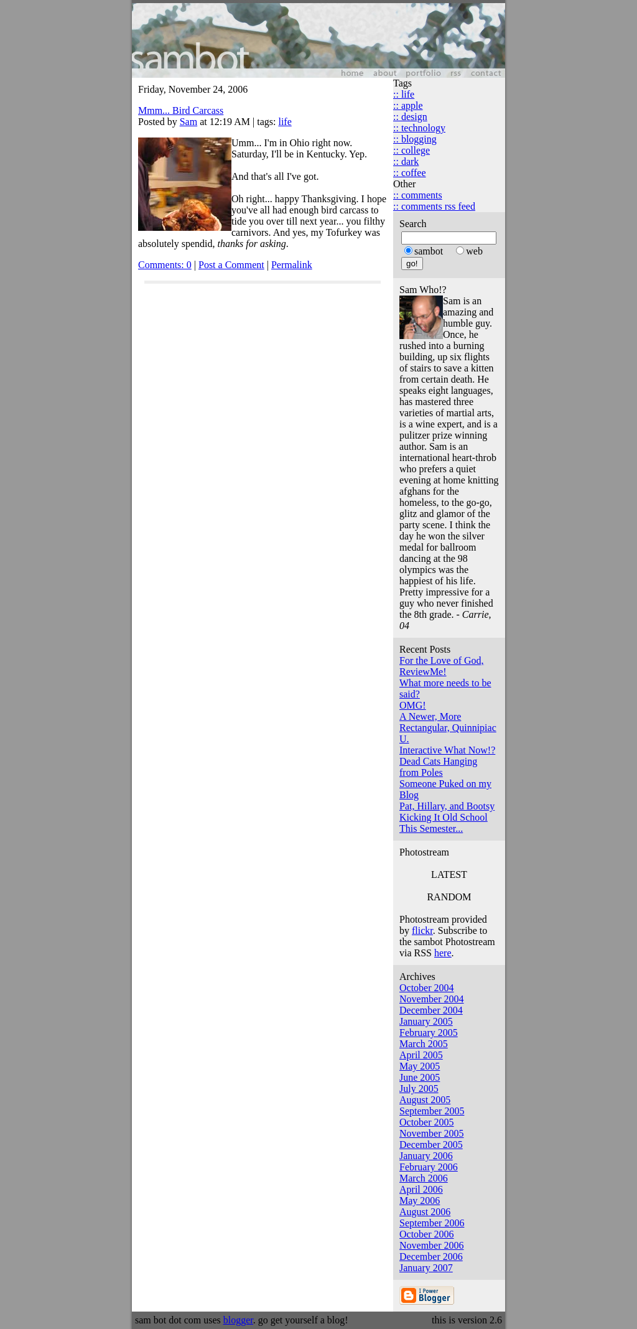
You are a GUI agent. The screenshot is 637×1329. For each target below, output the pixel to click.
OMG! (412, 705)
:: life (403, 94)
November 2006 (431, 1245)
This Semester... (431, 828)
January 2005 (426, 1021)
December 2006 (431, 1256)
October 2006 (426, 1234)
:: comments (417, 195)
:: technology (419, 128)
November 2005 (431, 1133)
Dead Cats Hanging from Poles (438, 767)
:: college (411, 150)
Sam (188, 121)
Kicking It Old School (443, 817)
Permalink (291, 264)
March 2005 (423, 1043)
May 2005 (419, 1066)
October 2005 (426, 1122)
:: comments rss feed (434, 206)
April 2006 (421, 1189)
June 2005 (419, 1077)
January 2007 (426, 1267)
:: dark (406, 161)
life (284, 121)
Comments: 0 (165, 264)
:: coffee (409, 172)
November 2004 (431, 999)
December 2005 (431, 1144)
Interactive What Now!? (447, 750)
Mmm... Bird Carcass (180, 110)
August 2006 (424, 1211)
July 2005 (419, 1088)
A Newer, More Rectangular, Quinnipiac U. (447, 727)
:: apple (408, 105)
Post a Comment (231, 264)
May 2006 (419, 1200)
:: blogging (415, 139)
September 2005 (431, 1111)
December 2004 (431, 1010)
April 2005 (421, 1055)
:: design (410, 116)
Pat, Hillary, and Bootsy (447, 806)
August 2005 (424, 1099)
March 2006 (423, 1178)
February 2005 (428, 1032)
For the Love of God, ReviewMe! (441, 666)
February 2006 (428, 1167)
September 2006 (431, 1223)
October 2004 (426, 987)
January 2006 (426, 1155)
